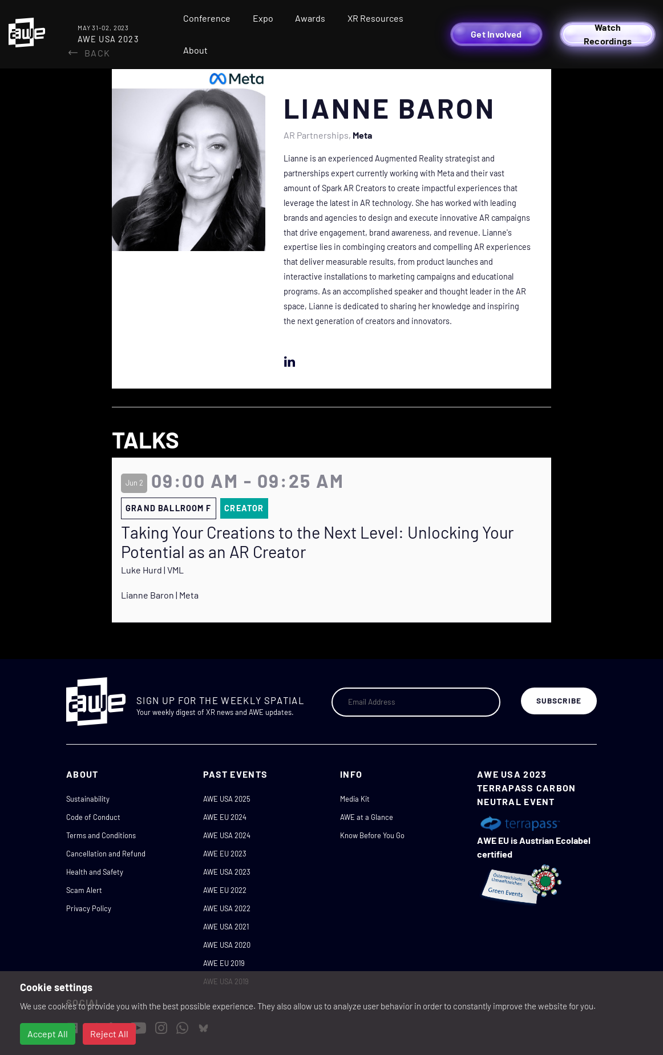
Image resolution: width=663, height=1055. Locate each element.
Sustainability (88, 798)
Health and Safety (94, 871)
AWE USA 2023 (226, 871)
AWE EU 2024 (224, 817)
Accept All (47, 1033)
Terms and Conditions (101, 835)
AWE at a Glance (366, 817)
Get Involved (496, 34)
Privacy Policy (88, 908)
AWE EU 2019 (224, 963)
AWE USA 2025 (226, 798)
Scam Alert (84, 890)
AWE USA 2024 (226, 835)
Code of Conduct (93, 817)
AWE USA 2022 (226, 908)
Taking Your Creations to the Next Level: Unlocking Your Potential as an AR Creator (317, 542)
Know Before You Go (372, 835)
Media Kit (355, 798)
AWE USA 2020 (226, 944)
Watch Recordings (608, 34)
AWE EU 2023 (224, 853)
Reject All (109, 1033)
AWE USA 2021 (226, 926)
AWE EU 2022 (224, 890)
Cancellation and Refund (105, 853)
